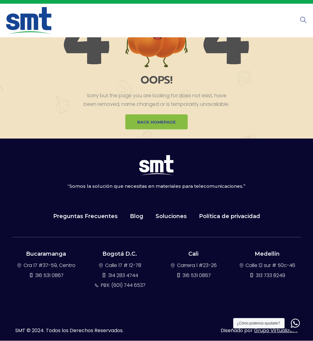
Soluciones (171, 216)
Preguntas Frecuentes (85, 216)
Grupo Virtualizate (276, 330)
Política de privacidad (229, 216)
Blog (136, 216)
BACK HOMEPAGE (156, 122)
